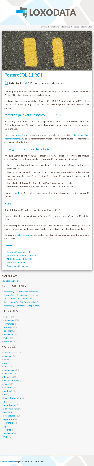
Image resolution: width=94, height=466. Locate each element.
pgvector (8, 411)
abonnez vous (10, 279)
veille (6, 336)
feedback (8, 390)
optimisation (9, 404)
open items (18, 192)
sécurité (7, 428)
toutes (6, 315)
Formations (53, 27)
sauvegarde (9, 421)
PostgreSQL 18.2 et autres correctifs (20, 294)
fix (4, 393)
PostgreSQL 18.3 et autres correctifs (20, 290)
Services (43, 27)
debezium (8, 375)
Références (65, 27)
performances (10, 407)
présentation (9, 414)
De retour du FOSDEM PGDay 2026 (20, 297)
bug (5, 361)
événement (8, 340)
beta (5, 358)
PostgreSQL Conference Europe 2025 (21, 304)
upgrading (20, 134)
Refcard (83, 27)
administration (10, 351)
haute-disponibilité (12, 397)
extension (8, 386)
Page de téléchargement (18, 250)
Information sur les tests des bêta (22, 254)
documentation (10, 379)
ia (4, 400)
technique (8, 333)
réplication (8, 418)
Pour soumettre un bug (18, 265)
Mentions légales (10, 460)
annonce (7, 354)
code (6, 365)
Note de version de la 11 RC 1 (21, 257)
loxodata (7, 329)
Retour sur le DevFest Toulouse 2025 (20, 301)
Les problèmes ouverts (17, 261)
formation (8, 326)
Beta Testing (23, 233)
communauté (9, 319)
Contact (75, 27)
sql (5, 425)
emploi (6, 383)
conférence (8, 322)
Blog (90, 27)
